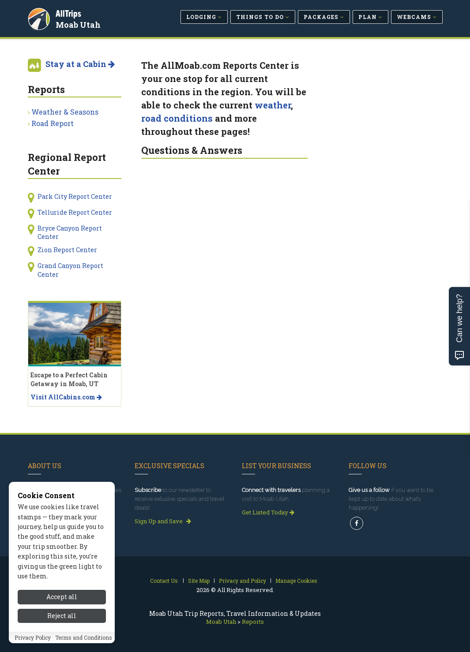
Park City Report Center (75, 196)
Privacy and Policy (242, 580)
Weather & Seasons (64, 111)
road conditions (177, 118)
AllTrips (70, 12)
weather (273, 105)
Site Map (199, 580)
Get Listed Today (268, 512)
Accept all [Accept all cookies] (61, 601)
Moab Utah (79, 24)
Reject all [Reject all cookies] (61, 620)
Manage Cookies (296, 580)
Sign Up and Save (163, 521)
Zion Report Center (67, 250)
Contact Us (164, 580)
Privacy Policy (33, 642)
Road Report (52, 123)
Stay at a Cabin (80, 64)
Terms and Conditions (83, 642)
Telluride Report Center (75, 212)
